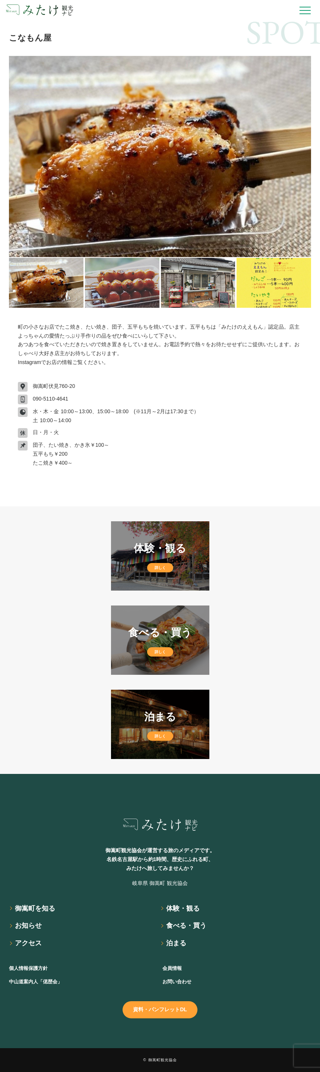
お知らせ (28, 925)
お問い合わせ (176, 981)
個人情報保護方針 (28, 968)
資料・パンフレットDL (160, 1009)
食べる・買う (186, 925)
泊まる (176, 943)
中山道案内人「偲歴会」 (35, 981)
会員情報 (172, 968)
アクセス (28, 943)
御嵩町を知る (35, 908)
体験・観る (183, 908)
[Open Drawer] (305, 10)
